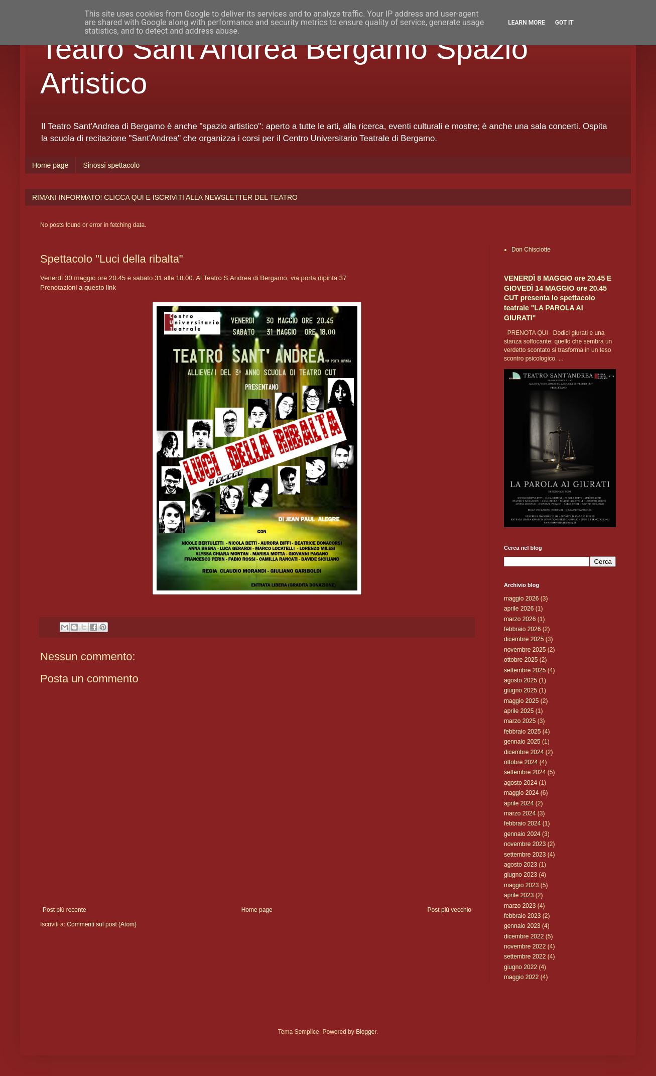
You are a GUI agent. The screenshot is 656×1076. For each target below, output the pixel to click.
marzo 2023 (520, 905)
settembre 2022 (525, 956)
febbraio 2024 (522, 823)
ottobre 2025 (521, 659)
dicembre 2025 (524, 639)
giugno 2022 (520, 967)
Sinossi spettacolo (111, 165)
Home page (50, 165)
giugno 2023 (520, 874)
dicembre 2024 (524, 752)
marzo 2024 (520, 813)
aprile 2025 (519, 710)
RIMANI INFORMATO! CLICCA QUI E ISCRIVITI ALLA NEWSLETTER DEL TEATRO (165, 197)
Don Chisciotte (531, 249)
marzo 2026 (520, 619)
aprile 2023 (519, 895)
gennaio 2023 (522, 925)
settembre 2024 (525, 772)
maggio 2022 (521, 977)
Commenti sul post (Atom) (102, 924)
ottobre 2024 (521, 762)
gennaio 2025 (522, 741)
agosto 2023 (520, 864)
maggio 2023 (521, 885)
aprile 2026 (519, 608)
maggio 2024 (521, 792)
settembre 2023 (525, 854)
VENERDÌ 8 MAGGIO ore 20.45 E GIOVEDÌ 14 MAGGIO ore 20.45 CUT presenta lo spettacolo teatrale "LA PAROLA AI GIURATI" (557, 298)
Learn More (526, 22)
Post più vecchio (449, 909)
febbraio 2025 (522, 731)
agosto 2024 (520, 782)
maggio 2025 (521, 700)
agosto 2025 (520, 680)
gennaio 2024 (522, 834)
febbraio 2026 (522, 629)
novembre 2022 (525, 946)
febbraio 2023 (522, 915)
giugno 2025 (520, 690)
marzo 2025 (520, 721)
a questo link (97, 287)
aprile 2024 (519, 803)
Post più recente (64, 909)
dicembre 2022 (524, 936)
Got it (564, 22)
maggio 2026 (521, 598)
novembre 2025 (525, 649)
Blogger (366, 1031)
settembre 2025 (525, 670)
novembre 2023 (525, 844)
